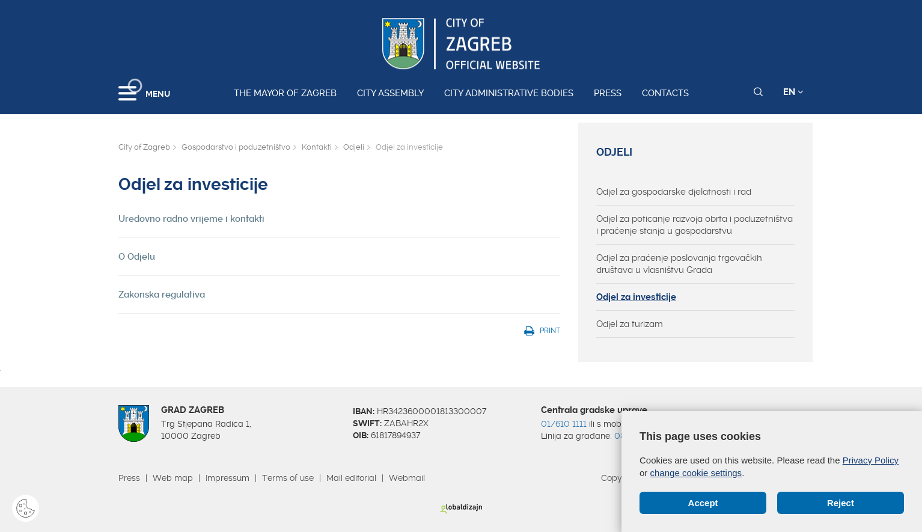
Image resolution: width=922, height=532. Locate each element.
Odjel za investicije (636, 297)
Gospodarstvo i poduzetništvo (236, 146)
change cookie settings (696, 473)
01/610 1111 (564, 424)
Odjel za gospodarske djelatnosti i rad (673, 191)
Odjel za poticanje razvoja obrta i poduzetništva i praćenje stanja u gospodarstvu (694, 224)
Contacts (665, 93)
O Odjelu (136, 256)
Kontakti (317, 146)
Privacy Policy (871, 460)
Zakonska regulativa (161, 294)
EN (793, 92)
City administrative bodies (508, 93)
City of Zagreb (144, 146)
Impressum (227, 478)
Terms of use (288, 478)
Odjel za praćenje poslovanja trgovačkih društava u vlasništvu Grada (679, 263)
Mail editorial (351, 478)
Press (607, 93)
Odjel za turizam (629, 324)
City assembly (390, 93)
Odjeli (353, 146)
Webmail (407, 478)
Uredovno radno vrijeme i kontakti (191, 218)
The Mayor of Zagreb (285, 93)
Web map (173, 478)
